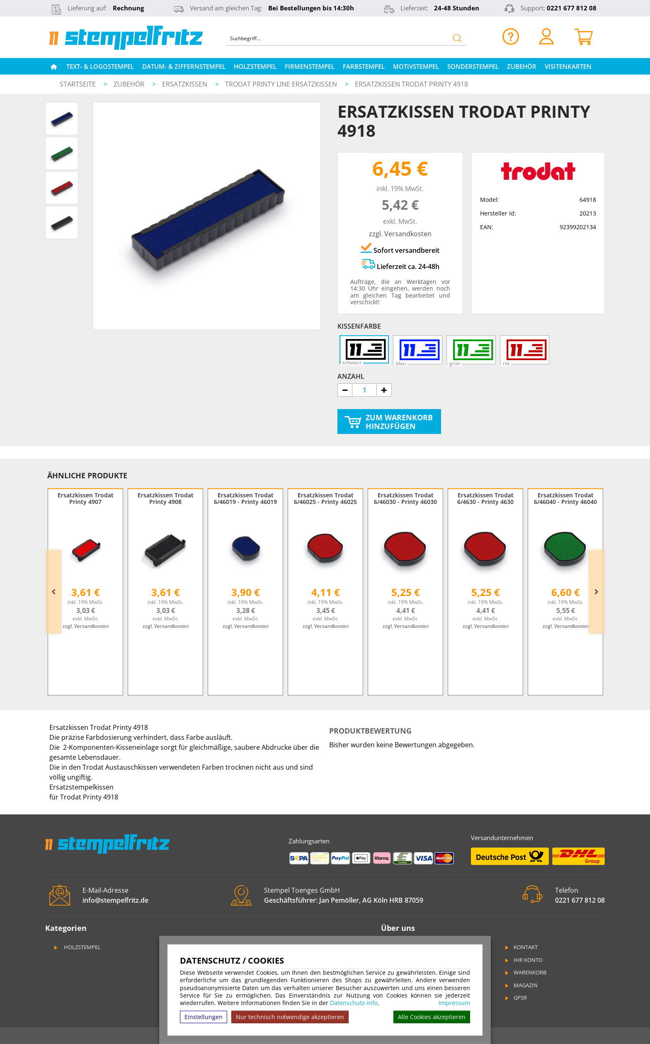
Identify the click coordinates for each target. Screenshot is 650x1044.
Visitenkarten (568, 66)
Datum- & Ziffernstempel (184, 66)
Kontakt (521, 947)
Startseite (78, 84)
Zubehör (521, 66)
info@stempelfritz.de (115, 900)
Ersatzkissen (185, 84)
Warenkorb (525, 972)
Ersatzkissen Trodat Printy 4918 (411, 84)
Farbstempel (364, 66)
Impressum (454, 1003)
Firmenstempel (310, 66)
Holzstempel (255, 66)
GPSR (515, 997)
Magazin (521, 985)
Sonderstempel (473, 66)
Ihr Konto (523, 960)
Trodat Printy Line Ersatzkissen (282, 84)
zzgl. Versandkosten (400, 233)
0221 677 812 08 (572, 8)
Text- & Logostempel (100, 66)
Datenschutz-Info (354, 1003)
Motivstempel (416, 66)
